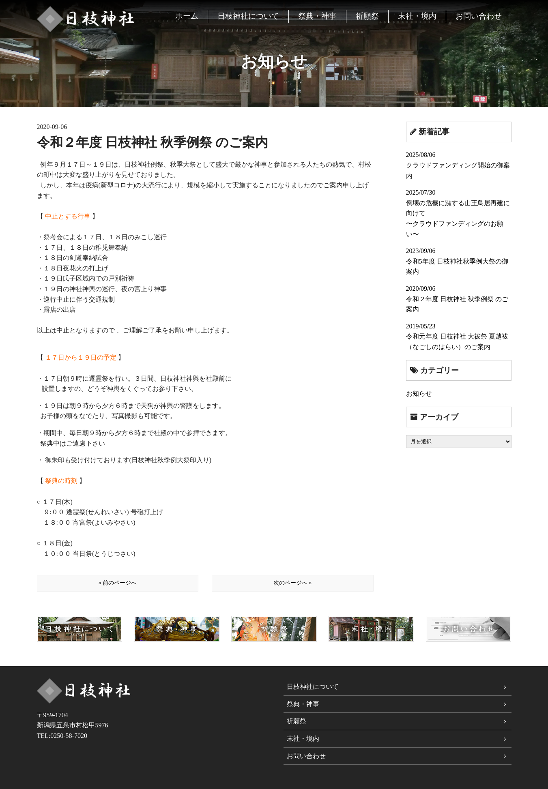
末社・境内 (417, 16)
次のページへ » (292, 583)
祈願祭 (367, 16)
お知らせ (419, 393)
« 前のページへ (117, 583)
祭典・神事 (317, 16)
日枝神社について (248, 16)
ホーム (186, 16)
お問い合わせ (479, 16)
